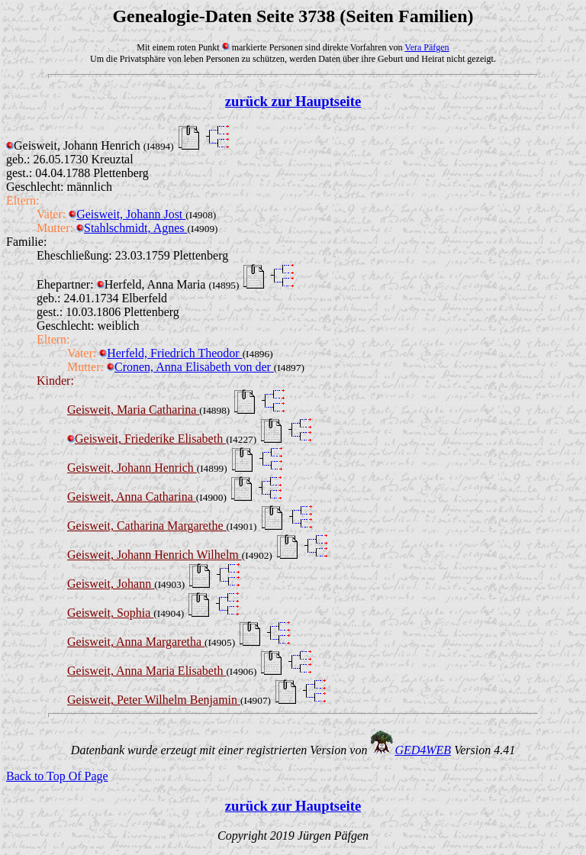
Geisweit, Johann (110, 583)
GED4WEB (422, 750)
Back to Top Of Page (57, 776)
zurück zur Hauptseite (293, 101)
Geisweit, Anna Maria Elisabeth (146, 670)
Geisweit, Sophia (110, 612)
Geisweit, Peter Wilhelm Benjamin (153, 699)
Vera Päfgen (426, 47)
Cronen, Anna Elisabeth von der (190, 366)
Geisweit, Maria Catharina (133, 409)
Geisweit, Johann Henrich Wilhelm (154, 554)
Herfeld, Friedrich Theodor (170, 353)
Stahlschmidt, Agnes (132, 227)
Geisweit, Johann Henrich (132, 467)
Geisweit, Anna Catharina (131, 496)
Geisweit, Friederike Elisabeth (146, 438)
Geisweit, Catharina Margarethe (147, 525)
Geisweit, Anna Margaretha (135, 641)
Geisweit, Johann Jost (127, 214)
